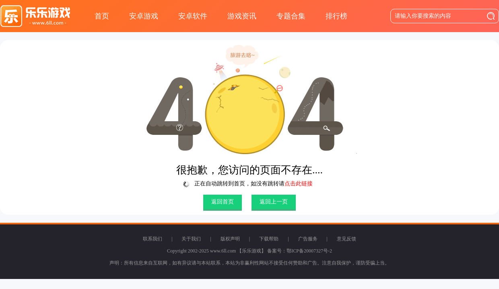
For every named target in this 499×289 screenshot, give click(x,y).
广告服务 (308, 239)
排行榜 (336, 16)
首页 (102, 16)
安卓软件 (192, 16)
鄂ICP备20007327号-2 (309, 251)
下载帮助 (268, 239)
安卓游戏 (143, 16)
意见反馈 (346, 239)
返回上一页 (274, 202)
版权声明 (230, 239)
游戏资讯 (241, 16)
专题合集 (290, 16)
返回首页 (222, 202)
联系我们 (152, 239)
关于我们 (191, 239)
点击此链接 (299, 184)
